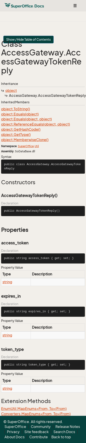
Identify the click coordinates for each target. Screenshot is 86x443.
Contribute (38, 437)
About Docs (14, 437)
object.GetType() (16, 134)
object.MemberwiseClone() (24, 139)
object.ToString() (15, 109)
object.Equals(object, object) (26, 119)
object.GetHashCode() (20, 129)
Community (41, 426)
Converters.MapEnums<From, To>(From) (36, 414)
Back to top (61, 437)
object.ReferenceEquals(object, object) (35, 124)
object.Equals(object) (20, 114)
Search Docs (64, 432)
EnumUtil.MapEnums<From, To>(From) (34, 408)
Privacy (13, 432)
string (7, 282)
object (11, 90)
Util (37, 146)
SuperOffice (26, 146)
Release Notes (67, 426)
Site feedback (36, 432)
